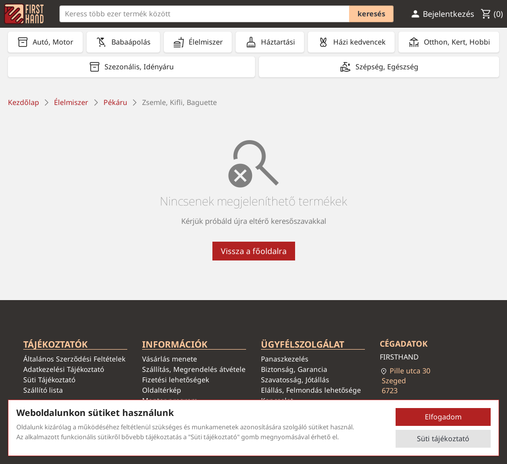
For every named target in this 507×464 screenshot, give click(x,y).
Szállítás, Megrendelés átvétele (194, 369)
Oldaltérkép (161, 390)
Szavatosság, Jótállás (295, 379)
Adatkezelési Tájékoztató (63, 369)
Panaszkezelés (284, 358)
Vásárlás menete (169, 358)
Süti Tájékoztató (49, 379)
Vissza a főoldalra (254, 251)
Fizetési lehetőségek (175, 379)
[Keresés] (226, 13)
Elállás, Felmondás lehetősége (311, 390)
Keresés (371, 13)
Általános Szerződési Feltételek (74, 358)
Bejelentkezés (441, 14)
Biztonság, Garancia (294, 369)
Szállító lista (43, 390)
